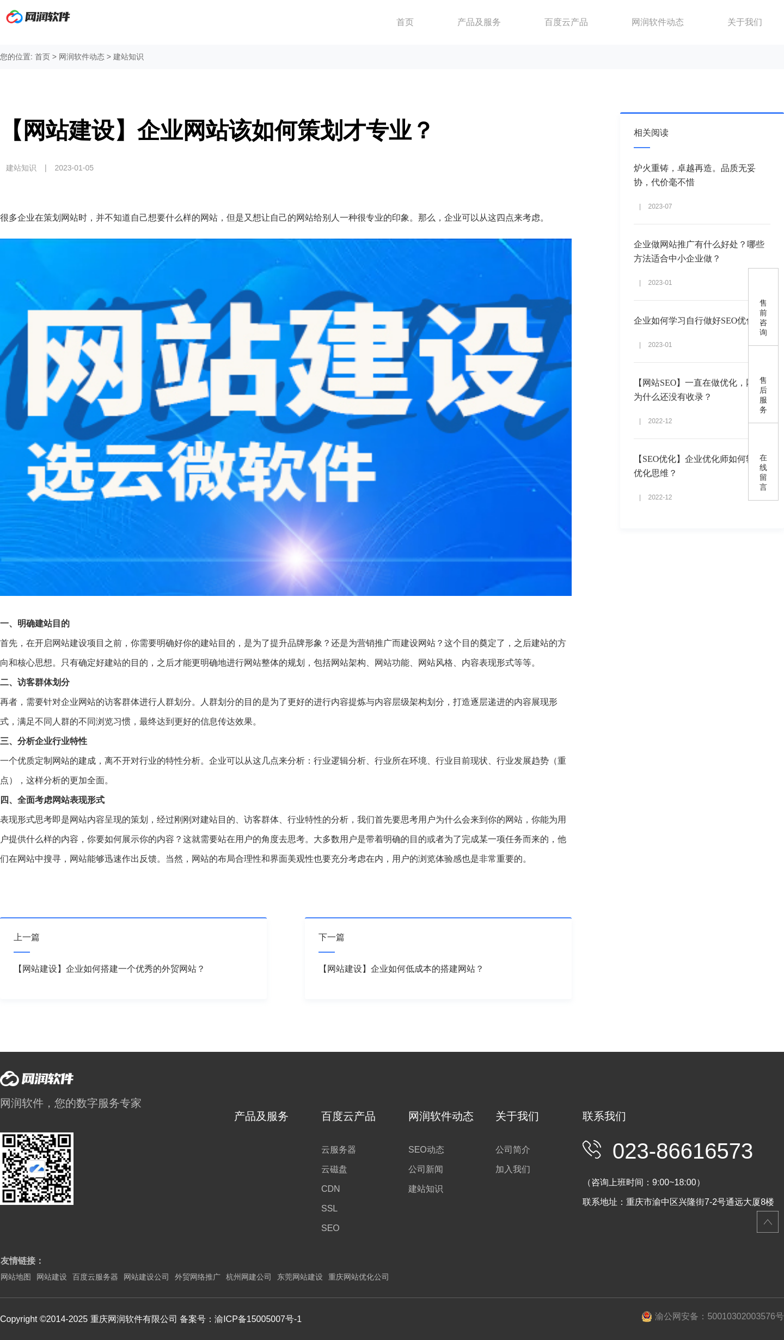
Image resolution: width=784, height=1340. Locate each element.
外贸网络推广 (197, 1276)
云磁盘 (334, 1169)
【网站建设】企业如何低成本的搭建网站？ (401, 968)
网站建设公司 (146, 1276)
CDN (330, 1188)
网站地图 (16, 1276)
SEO (330, 1228)
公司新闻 (425, 1169)
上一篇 (27, 937)
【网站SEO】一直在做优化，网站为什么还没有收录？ (698, 389)
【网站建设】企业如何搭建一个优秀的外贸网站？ (109, 968)
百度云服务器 (95, 1276)
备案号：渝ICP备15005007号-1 (241, 1319)
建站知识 (128, 56)
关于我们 (744, 22)
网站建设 (51, 1276)
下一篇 (331, 937)
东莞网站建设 (300, 1276)
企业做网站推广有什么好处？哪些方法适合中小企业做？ (699, 251)
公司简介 (512, 1149)
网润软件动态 (658, 22)
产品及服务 (479, 22)
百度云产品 (566, 22)
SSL (329, 1208)
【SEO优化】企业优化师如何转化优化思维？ (698, 466)
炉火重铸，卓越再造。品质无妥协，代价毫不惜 (695, 175)
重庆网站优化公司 (358, 1276)
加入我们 (512, 1169)
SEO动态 (426, 1149)
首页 (405, 22)
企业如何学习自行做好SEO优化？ (698, 320)
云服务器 (338, 1149)
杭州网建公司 (249, 1276)
